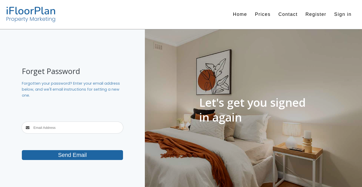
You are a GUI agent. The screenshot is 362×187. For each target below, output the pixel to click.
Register (315, 14)
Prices (262, 14)
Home (240, 14)
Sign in (343, 14)
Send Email (72, 155)
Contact (288, 14)
